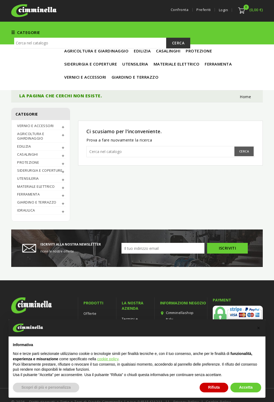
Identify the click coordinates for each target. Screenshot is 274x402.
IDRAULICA (26, 192)
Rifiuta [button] (214, 387)
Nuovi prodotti (95, 303)
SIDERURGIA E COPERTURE (39, 152)
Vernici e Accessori (118, 32)
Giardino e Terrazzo (36, 184)
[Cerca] (102, 64)
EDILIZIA (152, 32)
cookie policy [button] (107, 359)
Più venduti (93, 311)
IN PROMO (74, 45)
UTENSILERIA (179, 32)
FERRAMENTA (77, 32)
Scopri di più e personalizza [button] (46, 387)
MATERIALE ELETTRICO (220, 32)
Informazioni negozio (183, 285)
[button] (258, 328)
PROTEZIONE (28, 144)
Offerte (90, 295)
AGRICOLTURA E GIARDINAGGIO (30, 118)
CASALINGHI (27, 136)
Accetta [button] (246, 387)
